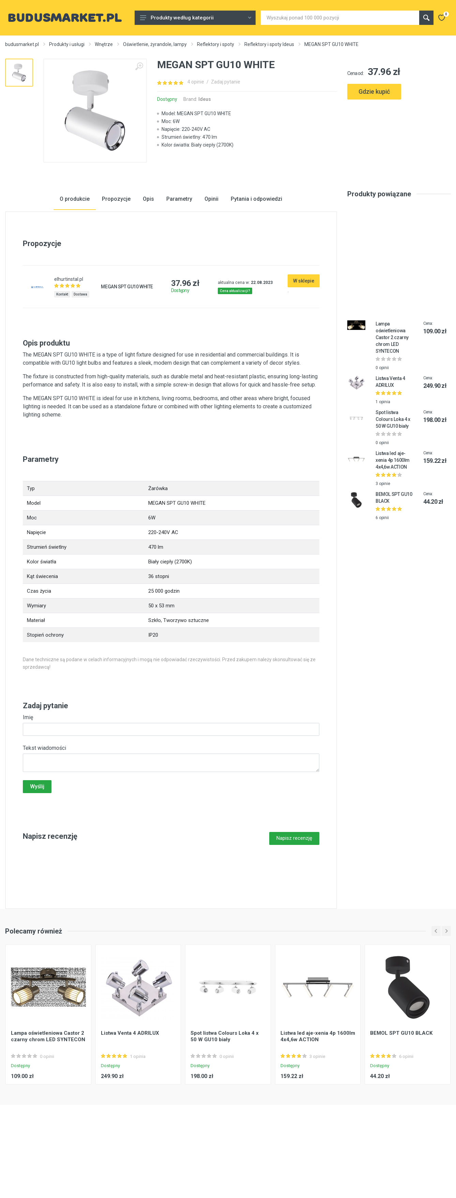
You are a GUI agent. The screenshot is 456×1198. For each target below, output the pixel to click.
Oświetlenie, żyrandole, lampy (155, 44)
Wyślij (37, 838)
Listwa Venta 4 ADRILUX (130, 1084)
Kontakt (62, 346)
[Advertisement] (399, 134)
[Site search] (340, 18)
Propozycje (116, 250)
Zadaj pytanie (225, 82)
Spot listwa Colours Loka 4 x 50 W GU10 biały (393, 471)
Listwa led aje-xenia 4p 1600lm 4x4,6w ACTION (393, 511)
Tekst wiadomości (44, 800)
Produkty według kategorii (195, 18)
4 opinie (195, 82)
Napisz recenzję (294, 890)
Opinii (211, 250)
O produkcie (75, 250)
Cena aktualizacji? (235, 343)
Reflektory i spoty (215, 44)
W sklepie (303, 332)
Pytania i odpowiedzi (256, 250)
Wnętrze (104, 44)
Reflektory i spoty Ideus (269, 44)
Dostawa (80, 346)
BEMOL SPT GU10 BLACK (401, 1084)
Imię (28, 769)
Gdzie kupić (374, 91)
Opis (148, 250)
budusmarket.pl (22, 44)
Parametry (179, 250)
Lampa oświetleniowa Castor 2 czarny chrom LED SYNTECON (392, 389)
